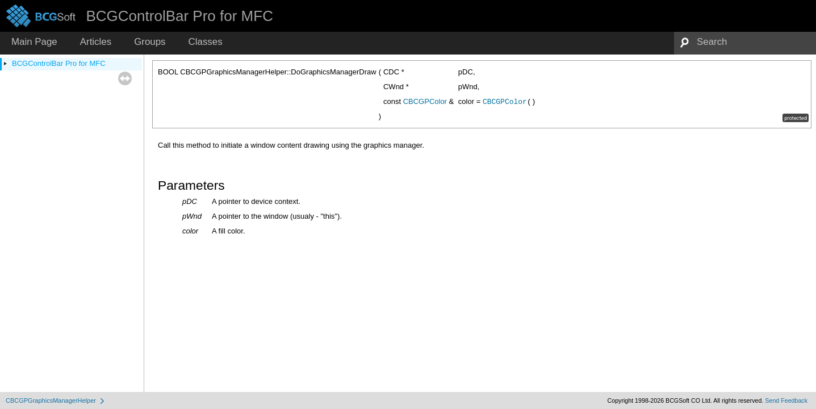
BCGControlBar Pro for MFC (59, 63)
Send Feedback (786, 400)
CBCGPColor (425, 101)
